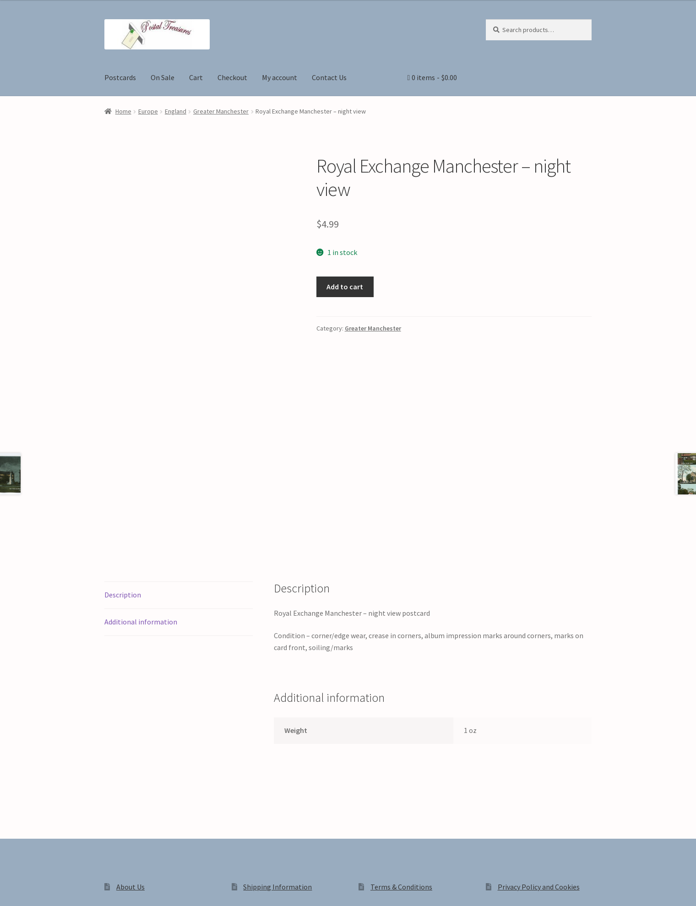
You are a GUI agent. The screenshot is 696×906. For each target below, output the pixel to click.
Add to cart (344, 286)
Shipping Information (277, 758)
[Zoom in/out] (10, 889)
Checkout (232, 77)
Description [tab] (122, 466)
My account (279, 77)
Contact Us (329, 77)
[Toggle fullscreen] (32, 889)
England (175, 111)
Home (123, 111)
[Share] (54, 889)
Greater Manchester (221, 111)
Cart (196, 77)
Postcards (120, 77)
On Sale (162, 77)
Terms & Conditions (401, 758)
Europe (148, 111)
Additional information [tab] (140, 493)
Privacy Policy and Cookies (539, 758)
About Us (130, 758)
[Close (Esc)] (76, 889)
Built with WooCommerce (233, 828)
